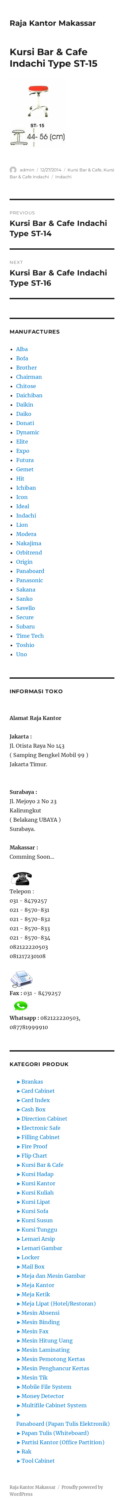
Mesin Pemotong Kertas (53, 1359)
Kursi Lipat (35, 1202)
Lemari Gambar (41, 1248)
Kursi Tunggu (39, 1229)
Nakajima (28, 543)
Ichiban (26, 487)
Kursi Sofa (34, 1211)
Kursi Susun (37, 1220)
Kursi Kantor (38, 1183)
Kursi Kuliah (37, 1192)
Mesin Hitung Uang (47, 1340)
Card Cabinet (38, 1091)
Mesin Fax (35, 1331)
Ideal (22, 506)
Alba (22, 349)
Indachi (63, 176)
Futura (25, 460)
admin (27, 169)
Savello (25, 608)
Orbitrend (29, 552)
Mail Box (33, 1266)
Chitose (26, 386)
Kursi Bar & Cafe (84, 169)
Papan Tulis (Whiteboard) (55, 1433)
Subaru (25, 626)
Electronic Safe (41, 1128)
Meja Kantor (37, 1285)
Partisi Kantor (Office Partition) (62, 1442)
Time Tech (30, 635)
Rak (26, 1451)
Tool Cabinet (38, 1460)
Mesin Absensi (40, 1313)
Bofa (22, 358)
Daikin (24, 404)
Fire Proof (34, 1146)
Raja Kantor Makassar (53, 23)
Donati (25, 423)
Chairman (29, 377)
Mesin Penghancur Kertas (55, 1368)
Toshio (25, 645)
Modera (26, 534)
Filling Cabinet (40, 1137)
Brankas (32, 1081)
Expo (22, 451)
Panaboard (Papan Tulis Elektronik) (63, 1423)
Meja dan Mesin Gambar (53, 1276)
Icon (22, 497)
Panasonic (29, 580)
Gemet (25, 469)
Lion (22, 524)
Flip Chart (34, 1155)
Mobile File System (46, 1386)
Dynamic (27, 432)
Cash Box (33, 1109)
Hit (20, 478)
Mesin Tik (34, 1377)
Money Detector (42, 1396)
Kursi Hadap (37, 1174)
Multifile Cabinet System (54, 1405)
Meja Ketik (35, 1294)
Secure (25, 617)
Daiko (23, 414)
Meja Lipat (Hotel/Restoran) (58, 1303)
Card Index (35, 1100)
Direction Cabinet (44, 1118)
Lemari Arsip (38, 1239)
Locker (30, 1257)
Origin (24, 561)
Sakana (25, 589)
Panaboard (30, 571)
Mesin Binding (40, 1322)
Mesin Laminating (45, 1349)
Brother (26, 367)
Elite (22, 441)
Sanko (24, 598)
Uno (21, 654)
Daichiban (29, 395)
